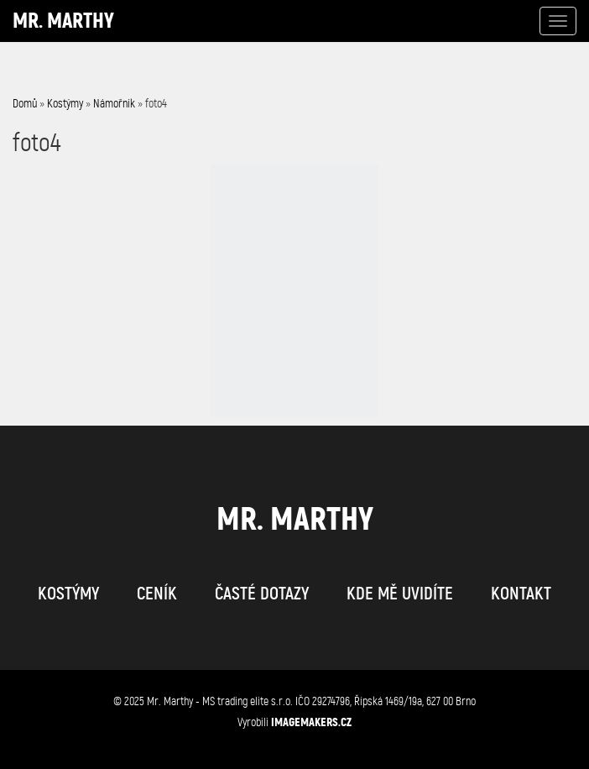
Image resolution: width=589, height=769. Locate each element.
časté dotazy (262, 593)
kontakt (521, 593)
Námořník (114, 104)
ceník (157, 593)
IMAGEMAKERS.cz (311, 722)
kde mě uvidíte (400, 593)
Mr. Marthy (63, 20)
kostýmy (68, 593)
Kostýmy (65, 104)
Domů (25, 104)
